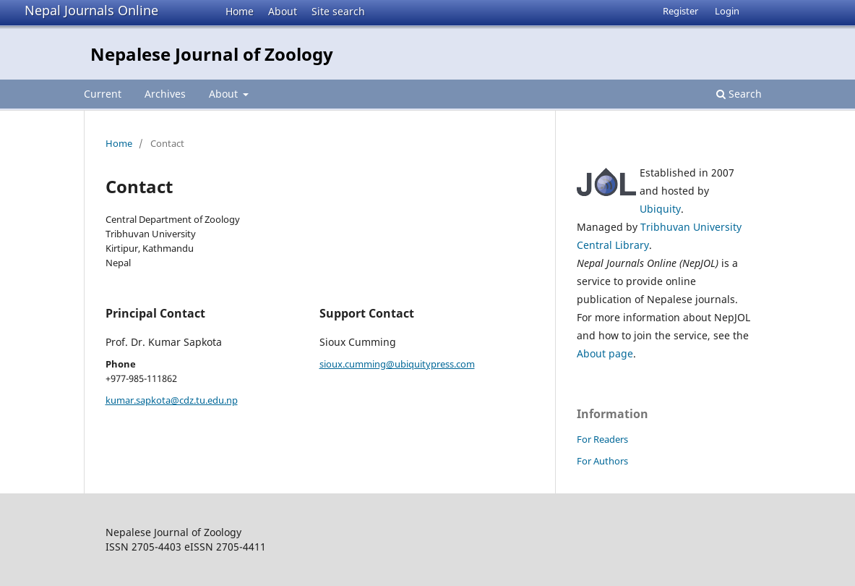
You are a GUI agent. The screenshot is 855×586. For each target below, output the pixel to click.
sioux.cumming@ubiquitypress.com (397, 363)
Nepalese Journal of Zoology (211, 54)
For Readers (602, 439)
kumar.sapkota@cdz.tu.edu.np (172, 400)
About (282, 11)
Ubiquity (660, 209)
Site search (338, 11)
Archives (165, 94)
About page (605, 353)
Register (680, 10)
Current (102, 94)
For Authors (602, 460)
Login (727, 10)
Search (739, 94)
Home (239, 11)
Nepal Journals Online (91, 10)
